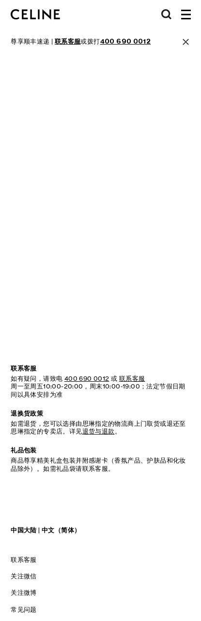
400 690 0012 (86, 378)
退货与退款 (98, 431)
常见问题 (24, 609)
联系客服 (24, 559)
